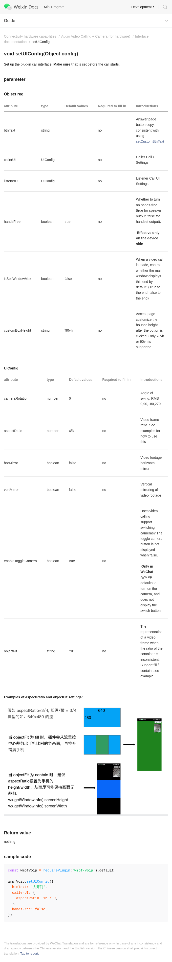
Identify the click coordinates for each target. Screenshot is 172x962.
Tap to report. (29, 953)
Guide (9, 20)
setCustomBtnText (150, 141)
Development (141, 7)
